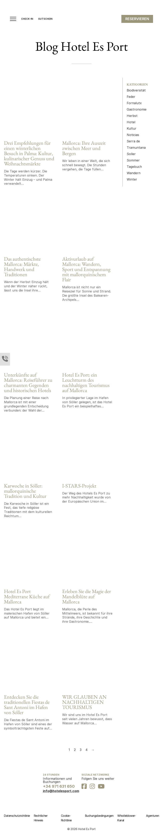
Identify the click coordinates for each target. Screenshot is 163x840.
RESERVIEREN (137, 19)
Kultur (131, 128)
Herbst (132, 116)
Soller (131, 154)
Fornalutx (134, 103)
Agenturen (152, 815)
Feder (131, 97)
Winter (132, 179)
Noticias (133, 135)
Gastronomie (136, 109)
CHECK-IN (27, 19)
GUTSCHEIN (45, 19)
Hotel (131, 122)
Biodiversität (136, 90)
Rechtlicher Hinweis (41, 818)
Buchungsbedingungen (99, 815)
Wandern (133, 173)
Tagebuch (134, 167)
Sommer (133, 160)
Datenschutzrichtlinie (17, 815)
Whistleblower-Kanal (126, 818)
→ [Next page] (93, 750)
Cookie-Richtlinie (66, 818)
